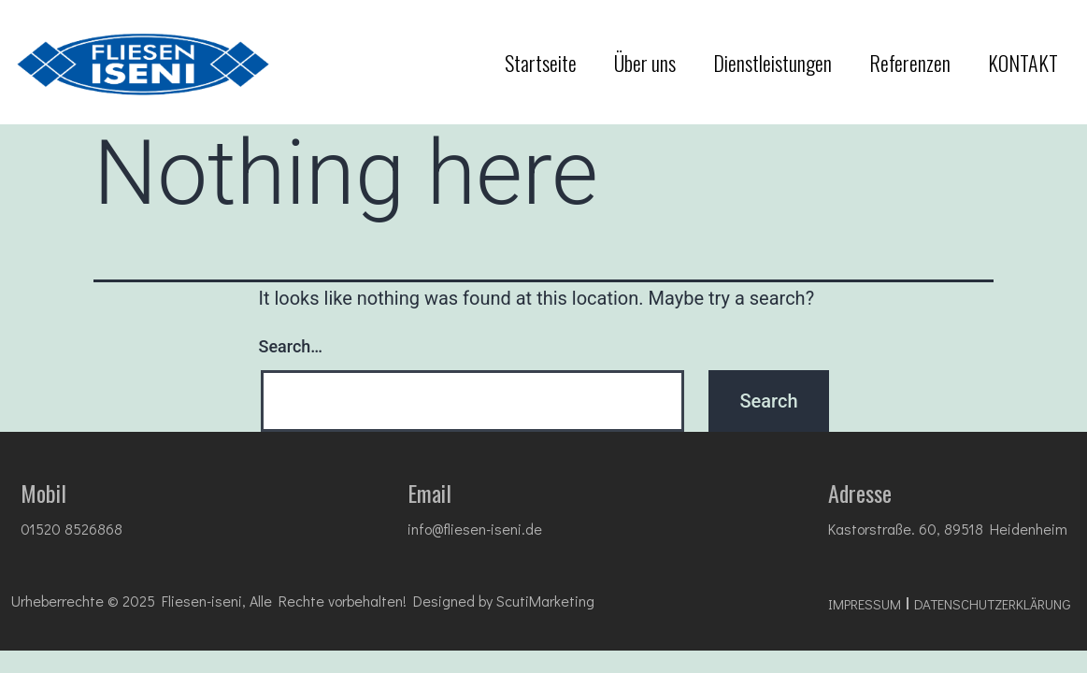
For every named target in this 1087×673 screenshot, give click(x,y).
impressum (864, 603)
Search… (291, 346)
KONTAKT (1023, 63)
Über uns (645, 63)
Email (429, 492)
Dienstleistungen (772, 63)
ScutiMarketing (545, 600)
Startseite (541, 63)
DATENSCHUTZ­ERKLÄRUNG (992, 603)
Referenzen (910, 63)
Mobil (43, 492)
